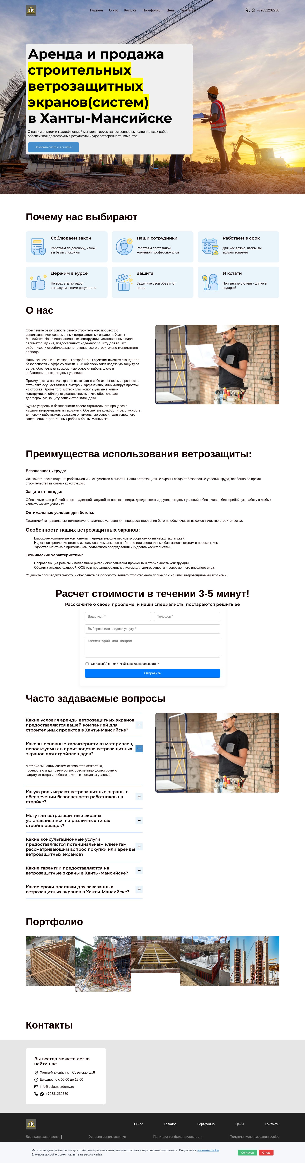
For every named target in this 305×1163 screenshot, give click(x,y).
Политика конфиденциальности (177, 1136)
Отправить (152, 673)
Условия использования (107, 1136)
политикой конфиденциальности (134, 663)
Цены (171, 10)
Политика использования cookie (254, 1136)
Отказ (266, 1152)
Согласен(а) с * (122, 664)
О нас (113, 10)
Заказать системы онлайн (53, 147)
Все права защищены (42, 1136)
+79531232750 (268, 10)
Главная (96, 10)
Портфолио (151, 10)
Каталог (170, 1124)
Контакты (188, 10)
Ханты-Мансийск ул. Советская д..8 (67, 1072)
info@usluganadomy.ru (57, 1086)
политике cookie (208, 1150)
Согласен (247, 1152)
